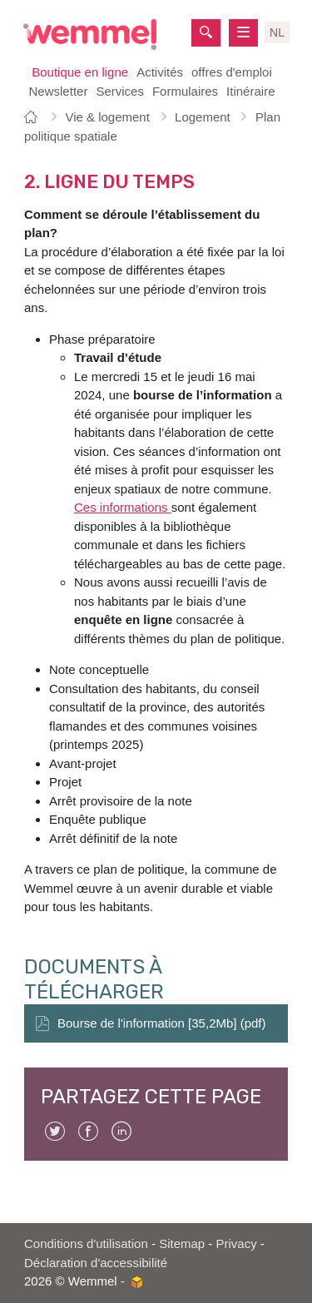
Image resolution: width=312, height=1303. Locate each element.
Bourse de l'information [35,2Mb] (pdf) (161, 1023)
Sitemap (182, 1243)
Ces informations (122, 507)
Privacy (236, 1243)
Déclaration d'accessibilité (95, 1263)
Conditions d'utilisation (86, 1243)
